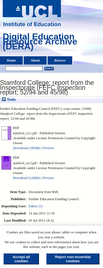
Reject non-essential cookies (73, 259)
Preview (48, 148)
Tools (9, 99)
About (35, 60)
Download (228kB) (26, 178)
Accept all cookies (21, 259)
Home (11, 60)
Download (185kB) (26, 148)
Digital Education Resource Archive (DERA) (40, 42)
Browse (59, 60)
